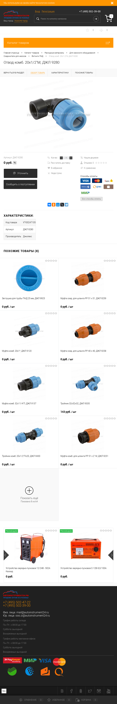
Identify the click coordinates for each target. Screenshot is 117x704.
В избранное (55, 167)
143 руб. (68, 412)
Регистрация (48, 11)
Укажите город (20, 21)
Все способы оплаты (91, 198)
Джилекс (27, 236)
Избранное (59, 700)
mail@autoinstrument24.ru (32, 612)
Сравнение (31, 700)
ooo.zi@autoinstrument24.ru (33, 615)
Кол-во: (54, 157)
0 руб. (10, 162)
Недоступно (55, 173)
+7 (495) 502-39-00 (90, 11)
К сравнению (88, 167)
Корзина (87, 700)
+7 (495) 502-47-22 (16, 602)
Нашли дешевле (89, 157)
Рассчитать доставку (59, 162)
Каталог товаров (58, 43)
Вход (37, 11)
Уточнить (20, 173)
